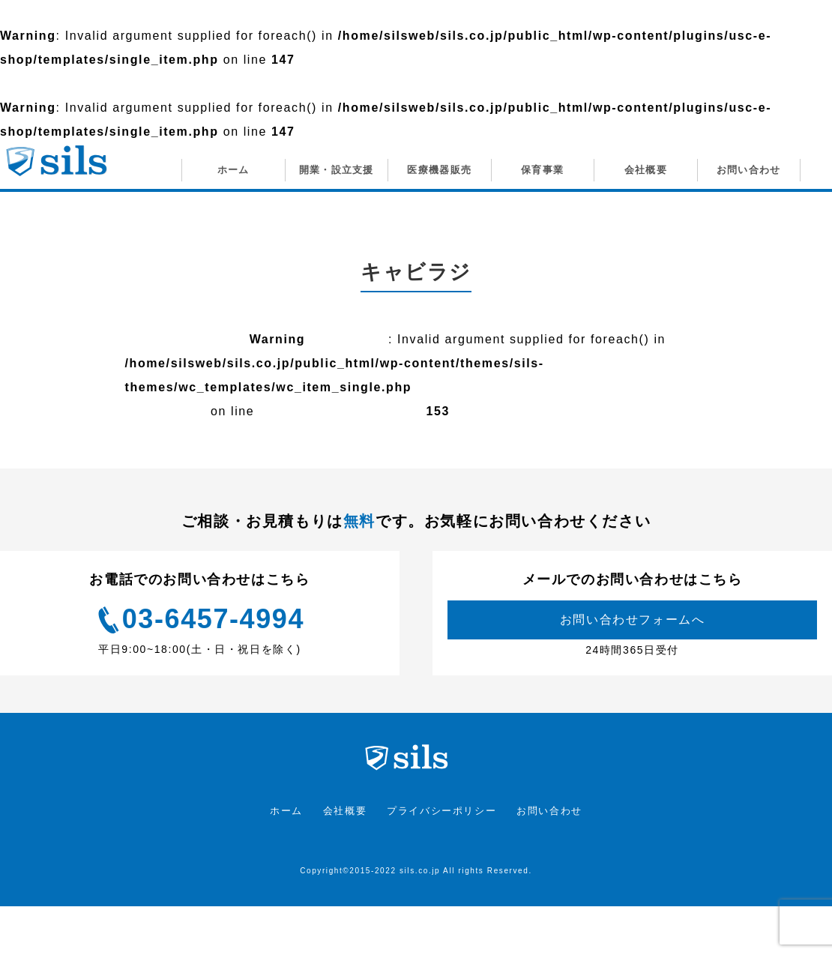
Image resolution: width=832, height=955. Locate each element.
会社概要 (345, 810)
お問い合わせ (549, 810)
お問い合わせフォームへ (632, 619)
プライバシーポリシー (441, 810)
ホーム (286, 810)
